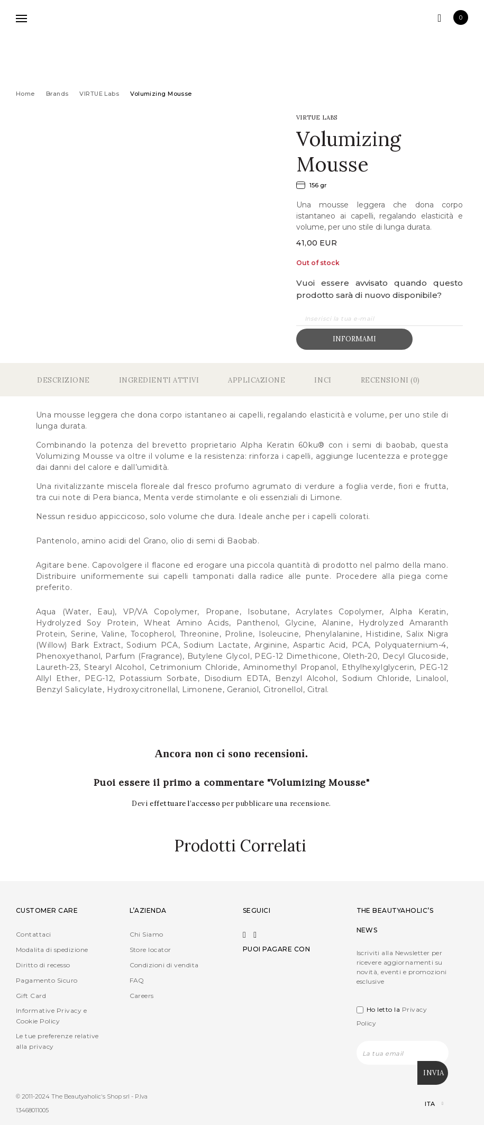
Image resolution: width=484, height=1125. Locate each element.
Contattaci (33, 934)
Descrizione (63, 380)
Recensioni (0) (390, 380)
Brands (57, 93)
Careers (142, 996)
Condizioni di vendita (164, 965)
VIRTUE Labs (99, 93)
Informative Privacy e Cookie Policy (51, 1015)
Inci (322, 380)
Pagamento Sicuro (47, 980)
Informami (354, 338)
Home (25, 93)
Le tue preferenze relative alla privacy (57, 1041)
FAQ (137, 980)
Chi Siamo (146, 934)
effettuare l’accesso (186, 803)
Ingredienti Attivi (159, 380)
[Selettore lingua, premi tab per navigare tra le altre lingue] (425, 1103)
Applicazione (256, 380)
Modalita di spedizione (52, 950)
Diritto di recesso (43, 965)
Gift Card (31, 996)
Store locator (150, 950)
